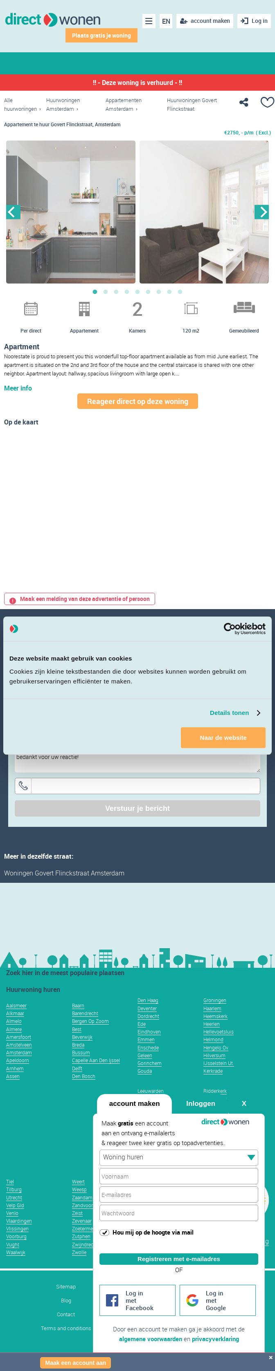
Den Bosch (83, 1076)
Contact (66, 1314)
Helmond (213, 1039)
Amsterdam (19, 1052)
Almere (14, 1029)
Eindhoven (149, 1031)
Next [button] (262, 212)
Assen (13, 1076)
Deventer (147, 1008)
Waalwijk (15, 1252)
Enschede (148, 1047)
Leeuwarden (151, 1090)
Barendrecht (85, 1013)
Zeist (77, 1213)
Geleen (145, 1055)
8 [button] (169, 292)
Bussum (81, 1052)
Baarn (78, 1005)
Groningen (214, 1000)
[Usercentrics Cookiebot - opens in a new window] (230, 629)
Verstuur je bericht (137, 808)
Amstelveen (19, 1044)
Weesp (79, 1189)
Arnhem (15, 1068)
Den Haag (148, 1000)
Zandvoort (83, 1205)
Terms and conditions (66, 1328)
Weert (78, 1181)
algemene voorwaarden (150, 1339)
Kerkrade (213, 1070)
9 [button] (180, 292)
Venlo (12, 1213)
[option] (70, 212)
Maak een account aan (75, 1363)
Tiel (10, 1181)
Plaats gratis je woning (101, 35)
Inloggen (200, 1104)
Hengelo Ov (215, 1047)
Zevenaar (82, 1220)
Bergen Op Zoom (90, 1021)
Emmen (146, 1039)
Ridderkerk (215, 1090)
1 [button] (95, 292)
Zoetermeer (84, 1228)
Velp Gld (15, 1205)
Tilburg (14, 1189)
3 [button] (116, 292)
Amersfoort (18, 1037)
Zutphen (81, 1236)
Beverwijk (82, 1037)
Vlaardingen (19, 1220)
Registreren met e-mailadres (179, 1258)
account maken (134, 1104)
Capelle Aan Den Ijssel (96, 1060)
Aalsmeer (16, 1005)
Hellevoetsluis (218, 1031)
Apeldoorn (17, 1060)
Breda (78, 1044)
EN (166, 21)
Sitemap (66, 1286)
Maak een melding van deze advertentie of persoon (79, 599)
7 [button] (159, 292)
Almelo (14, 1021)
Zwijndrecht (85, 1244)
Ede (142, 1023)
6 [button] (148, 292)
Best (76, 1029)
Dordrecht (148, 1016)
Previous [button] (13, 212)
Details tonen (229, 712)
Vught (12, 1244)
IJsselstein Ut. (218, 1063)
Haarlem (212, 1008)
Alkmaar (15, 1013)
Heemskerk (215, 1016)
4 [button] (127, 292)
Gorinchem (150, 1063)
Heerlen (211, 1023)
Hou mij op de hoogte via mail (153, 1232)
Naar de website (223, 737)
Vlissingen (17, 1228)
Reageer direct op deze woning (137, 401)
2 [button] (105, 292)
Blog (66, 1300)
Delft (77, 1068)
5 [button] (137, 292)
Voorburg (16, 1236)
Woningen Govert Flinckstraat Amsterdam (64, 873)
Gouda (145, 1070)
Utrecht (14, 1197)
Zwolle (79, 1252)
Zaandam (82, 1197)
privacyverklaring (215, 1339)
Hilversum (214, 1055)
